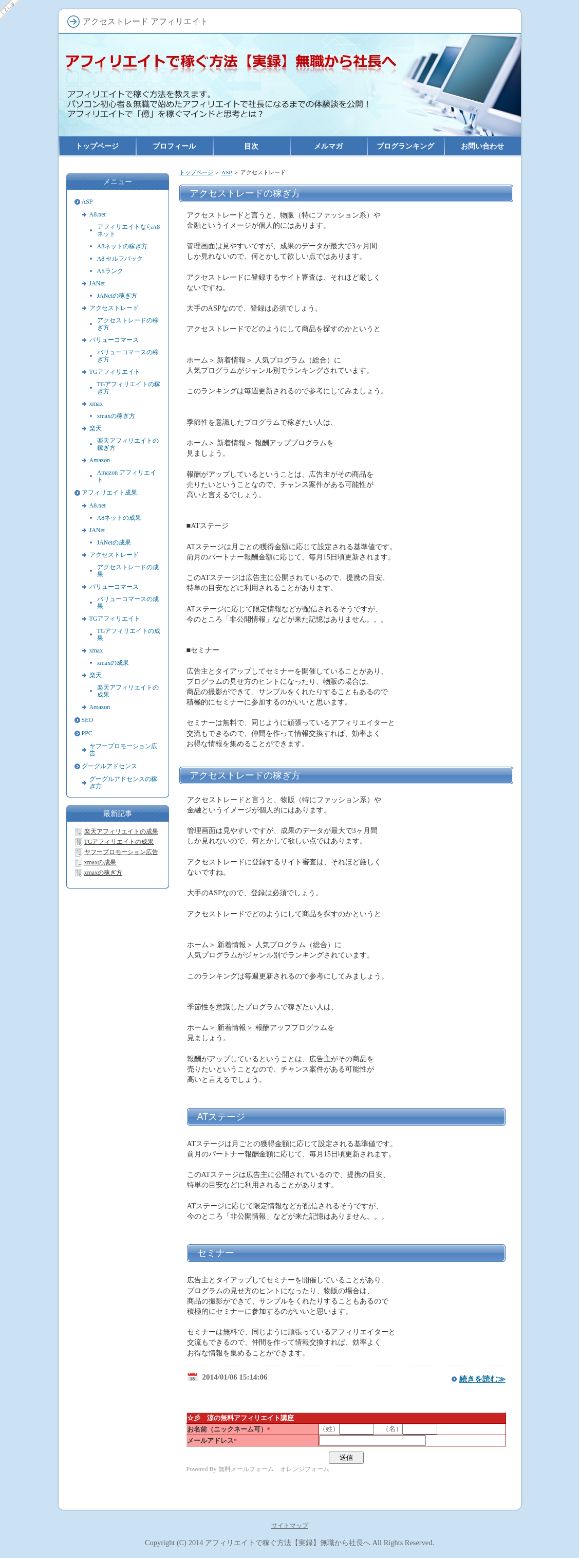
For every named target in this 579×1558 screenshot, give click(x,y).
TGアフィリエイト (115, 371)
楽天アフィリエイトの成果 (128, 691)
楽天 (95, 428)
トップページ (196, 172)
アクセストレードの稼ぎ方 (245, 775)
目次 (251, 146)
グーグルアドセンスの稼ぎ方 (123, 782)
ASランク (110, 271)
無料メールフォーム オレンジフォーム (273, 1469)
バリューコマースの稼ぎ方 (128, 356)
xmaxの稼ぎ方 (116, 416)
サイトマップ (289, 1525)
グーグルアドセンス (109, 766)
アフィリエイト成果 (109, 492)
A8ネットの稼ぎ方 (122, 246)
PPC (87, 733)
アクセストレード (114, 308)
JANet (97, 283)
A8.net (97, 214)
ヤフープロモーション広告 (123, 749)
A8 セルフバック (120, 258)
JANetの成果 (114, 542)
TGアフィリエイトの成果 (129, 634)
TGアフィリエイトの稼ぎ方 (129, 388)
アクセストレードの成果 (128, 571)
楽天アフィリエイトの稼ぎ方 (128, 444)
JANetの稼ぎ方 (117, 295)
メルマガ (328, 146)
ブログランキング (405, 146)
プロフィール (174, 146)
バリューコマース (114, 339)
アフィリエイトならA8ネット (128, 230)
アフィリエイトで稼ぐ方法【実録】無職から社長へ (287, 1542)
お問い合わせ (482, 146)
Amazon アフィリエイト (127, 476)
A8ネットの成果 (119, 517)
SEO (88, 719)
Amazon (99, 460)
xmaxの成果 (113, 662)
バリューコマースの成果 (128, 602)
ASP (226, 172)
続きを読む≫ (482, 1379)
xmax (96, 403)
